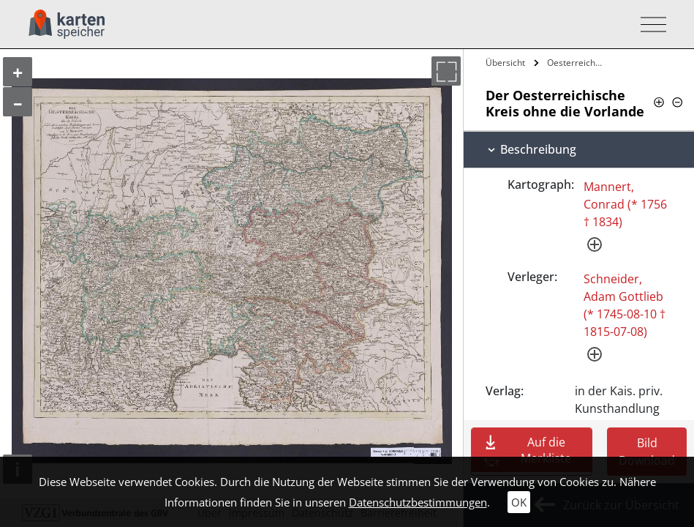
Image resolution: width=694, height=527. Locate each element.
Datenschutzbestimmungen (418, 502)
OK (519, 502)
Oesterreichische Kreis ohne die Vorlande (577, 62)
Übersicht (505, 62)
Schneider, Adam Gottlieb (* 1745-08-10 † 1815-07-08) (624, 305)
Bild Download (647, 451)
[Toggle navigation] (649, 24)
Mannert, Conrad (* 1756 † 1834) (625, 204)
